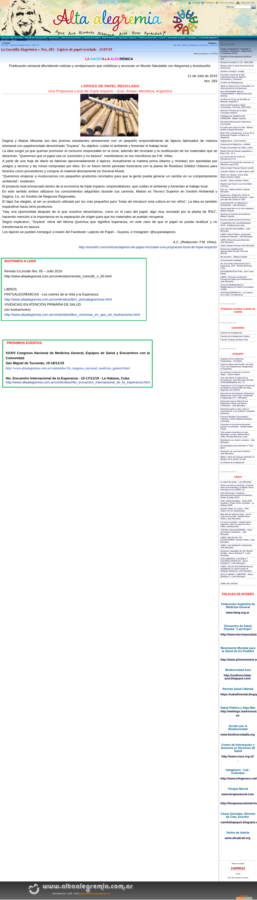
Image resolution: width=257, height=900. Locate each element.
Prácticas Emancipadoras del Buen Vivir (235, 58)
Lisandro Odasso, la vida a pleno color (237, 171)
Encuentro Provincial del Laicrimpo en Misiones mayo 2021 (237, 163)
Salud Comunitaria (109, 38)
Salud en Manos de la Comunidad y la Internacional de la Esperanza (237, 87)
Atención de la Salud (92, 38)
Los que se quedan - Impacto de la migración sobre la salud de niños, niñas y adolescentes (235, 524)
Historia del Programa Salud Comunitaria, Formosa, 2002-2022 (235, 106)
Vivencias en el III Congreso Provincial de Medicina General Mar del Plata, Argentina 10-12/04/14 (237, 387)
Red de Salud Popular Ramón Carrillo (237, 168)
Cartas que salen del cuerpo (12, 38)
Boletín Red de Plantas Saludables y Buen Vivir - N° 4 (236, 152)
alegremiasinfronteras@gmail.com (95, 893)
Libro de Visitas (226, 2)
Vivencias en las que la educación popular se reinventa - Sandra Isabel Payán (236, 426)
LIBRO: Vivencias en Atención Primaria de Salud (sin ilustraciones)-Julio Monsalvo (236, 279)
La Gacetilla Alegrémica (208, 38)
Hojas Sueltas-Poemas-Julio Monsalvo (237, 245)
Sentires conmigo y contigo (232, 71)
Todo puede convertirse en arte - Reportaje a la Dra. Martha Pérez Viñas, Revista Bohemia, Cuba (235, 434)
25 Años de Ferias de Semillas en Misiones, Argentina (235, 100)
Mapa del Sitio (248, 2)
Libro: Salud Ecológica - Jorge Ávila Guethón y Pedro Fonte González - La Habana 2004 (237, 503)
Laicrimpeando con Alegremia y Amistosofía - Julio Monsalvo (234, 204)
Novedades (192, 38)
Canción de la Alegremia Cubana (235, 336)
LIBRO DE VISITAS (229, 583)
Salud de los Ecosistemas (71, 38)
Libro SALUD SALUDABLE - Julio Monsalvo (235, 230)
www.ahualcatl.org (237, 838)
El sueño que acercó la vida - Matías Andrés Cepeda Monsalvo (236, 128)
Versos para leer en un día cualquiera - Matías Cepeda (237, 209)
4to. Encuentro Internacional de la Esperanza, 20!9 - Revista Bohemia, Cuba (236, 266)
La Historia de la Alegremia (232, 462)
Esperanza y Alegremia (127, 38)
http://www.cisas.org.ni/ (237, 756)
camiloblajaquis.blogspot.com (237, 822)
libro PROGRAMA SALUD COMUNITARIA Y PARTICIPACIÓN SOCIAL (236, 93)
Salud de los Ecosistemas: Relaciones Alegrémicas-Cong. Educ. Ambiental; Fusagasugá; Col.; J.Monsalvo (237, 395)
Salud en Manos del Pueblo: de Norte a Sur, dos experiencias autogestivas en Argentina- (237, 366)
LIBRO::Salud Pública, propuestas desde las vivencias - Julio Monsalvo (236, 235)
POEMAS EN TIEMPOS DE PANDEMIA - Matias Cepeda (233, 117)
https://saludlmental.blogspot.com (237, 694)
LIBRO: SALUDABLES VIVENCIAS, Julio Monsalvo (236, 546)
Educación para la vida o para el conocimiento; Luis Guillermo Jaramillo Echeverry (237, 411)
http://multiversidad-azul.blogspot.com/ (238, 677)
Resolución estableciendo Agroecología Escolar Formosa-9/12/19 (234, 251)
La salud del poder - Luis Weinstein (236, 482)
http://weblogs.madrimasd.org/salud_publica (237, 711)
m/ (237, 715)
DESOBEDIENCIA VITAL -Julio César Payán (237, 272)
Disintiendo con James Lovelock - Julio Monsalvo (237, 441)
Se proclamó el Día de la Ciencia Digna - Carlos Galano (234, 373)
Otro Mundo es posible (177, 38)
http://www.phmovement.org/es (237, 659)
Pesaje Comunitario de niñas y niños (236, 148)
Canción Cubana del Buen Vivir (234, 340)
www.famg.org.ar (237, 612)
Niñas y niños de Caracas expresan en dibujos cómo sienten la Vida (237, 458)
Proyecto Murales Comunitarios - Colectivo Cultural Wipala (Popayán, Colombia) (236, 419)
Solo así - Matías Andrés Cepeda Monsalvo (235, 190)
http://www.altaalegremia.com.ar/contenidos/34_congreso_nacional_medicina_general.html (68, 368)
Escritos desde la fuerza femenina (235, 220)
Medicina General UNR (147, 38)
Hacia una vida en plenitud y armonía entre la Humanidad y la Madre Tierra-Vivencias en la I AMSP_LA (237, 487)
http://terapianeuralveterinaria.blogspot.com (237, 803)
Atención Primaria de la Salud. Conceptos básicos (233, 111)
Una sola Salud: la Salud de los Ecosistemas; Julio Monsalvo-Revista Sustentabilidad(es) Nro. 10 (236, 380)
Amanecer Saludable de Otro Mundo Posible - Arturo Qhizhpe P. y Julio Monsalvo (236, 553)
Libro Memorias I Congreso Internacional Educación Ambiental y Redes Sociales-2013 (236, 495)
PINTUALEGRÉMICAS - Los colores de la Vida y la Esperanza (236, 293)
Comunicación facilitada (230, 260)
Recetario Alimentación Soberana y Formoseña (236, 123)
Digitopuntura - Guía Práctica (233, 141)
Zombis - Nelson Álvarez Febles (234, 180)
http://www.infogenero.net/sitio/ (237, 778)
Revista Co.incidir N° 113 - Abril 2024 (236, 62)
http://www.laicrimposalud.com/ (237, 634)
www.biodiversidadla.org (238, 734)
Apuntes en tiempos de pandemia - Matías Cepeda (235, 215)
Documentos (54, 38)
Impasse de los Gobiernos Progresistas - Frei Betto (232, 360)
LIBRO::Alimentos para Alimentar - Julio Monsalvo (235, 241)
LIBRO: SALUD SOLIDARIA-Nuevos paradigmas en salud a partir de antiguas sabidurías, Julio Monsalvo (236, 568)
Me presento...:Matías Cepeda (233, 257)
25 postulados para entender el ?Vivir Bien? (236, 447)
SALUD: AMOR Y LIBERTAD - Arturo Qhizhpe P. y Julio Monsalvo (236, 575)
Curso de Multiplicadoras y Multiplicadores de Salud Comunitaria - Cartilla (237, 287)
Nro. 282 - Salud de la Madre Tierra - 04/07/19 (20, 45)
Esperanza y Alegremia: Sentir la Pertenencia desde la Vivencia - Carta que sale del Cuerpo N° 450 (237, 197)
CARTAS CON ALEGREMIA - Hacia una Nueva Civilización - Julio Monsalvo (236, 532)
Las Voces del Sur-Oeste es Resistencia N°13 (232, 158)
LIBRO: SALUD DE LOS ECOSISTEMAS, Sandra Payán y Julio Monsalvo (237, 539)
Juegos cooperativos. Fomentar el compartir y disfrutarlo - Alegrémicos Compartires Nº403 (236, 51)
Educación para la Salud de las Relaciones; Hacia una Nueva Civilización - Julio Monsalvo (234, 403)
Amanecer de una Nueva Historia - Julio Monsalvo (235, 452)
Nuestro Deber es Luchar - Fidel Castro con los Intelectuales (234, 510)
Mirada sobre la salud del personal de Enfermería (237, 67)
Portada (196, 2)
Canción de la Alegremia (231, 333)
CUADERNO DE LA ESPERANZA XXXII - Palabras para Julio (235, 224)
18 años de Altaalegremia (231, 82)
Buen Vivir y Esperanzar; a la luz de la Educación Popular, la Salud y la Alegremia (237, 135)
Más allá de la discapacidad (36, 38)
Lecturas (162, 38)
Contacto (209, 2)
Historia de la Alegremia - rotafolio (235, 144)
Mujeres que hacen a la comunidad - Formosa (236, 185)
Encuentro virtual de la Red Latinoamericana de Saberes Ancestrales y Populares (233, 77)
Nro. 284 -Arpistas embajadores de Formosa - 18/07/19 (195, 45)
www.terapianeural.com (237, 794)
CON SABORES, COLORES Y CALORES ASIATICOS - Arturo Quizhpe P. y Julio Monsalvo (234, 561)
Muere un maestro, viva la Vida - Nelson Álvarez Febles (234, 176)
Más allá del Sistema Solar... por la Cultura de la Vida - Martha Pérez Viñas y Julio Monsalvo (235, 516)
